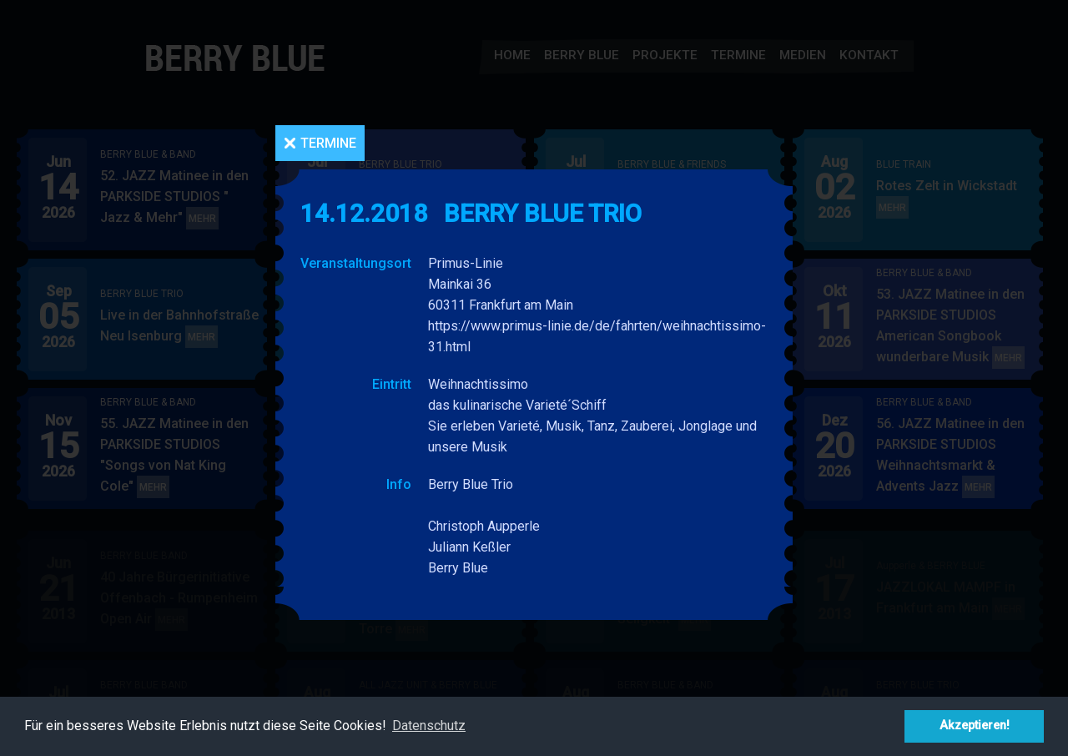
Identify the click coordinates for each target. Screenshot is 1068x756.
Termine (328, 143)
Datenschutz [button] (429, 725)
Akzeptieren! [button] (975, 725)
